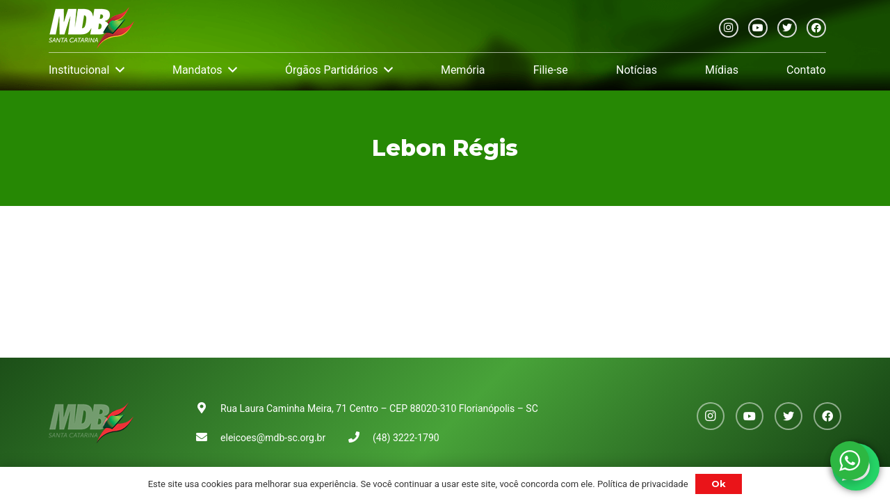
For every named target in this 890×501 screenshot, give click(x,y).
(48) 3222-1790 (406, 437)
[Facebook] (816, 28)
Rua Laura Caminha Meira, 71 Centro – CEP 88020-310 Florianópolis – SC (379, 408)
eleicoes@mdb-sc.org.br (272, 437)
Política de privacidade (642, 484)
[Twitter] (787, 28)
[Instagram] (728, 28)
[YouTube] (758, 28)
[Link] (91, 28)
